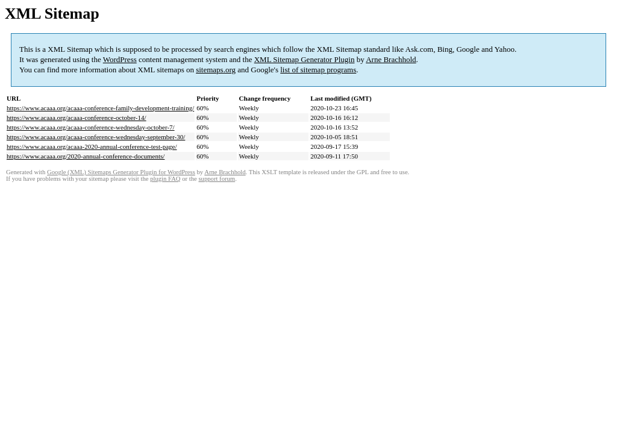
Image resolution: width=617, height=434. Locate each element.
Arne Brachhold (391, 59)
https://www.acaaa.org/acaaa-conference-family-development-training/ (100, 108)
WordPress (120, 59)
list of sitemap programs (318, 69)
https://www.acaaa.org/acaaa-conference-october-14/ (76, 117)
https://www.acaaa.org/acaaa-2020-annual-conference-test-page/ (92, 146)
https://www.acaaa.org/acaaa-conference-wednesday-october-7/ (91, 127)
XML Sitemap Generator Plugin (304, 59)
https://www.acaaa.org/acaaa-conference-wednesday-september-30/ (96, 136)
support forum (216, 178)
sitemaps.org (216, 69)
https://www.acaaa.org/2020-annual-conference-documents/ (85, 156)
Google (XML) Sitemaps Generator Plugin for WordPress (121, 172)
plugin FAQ (165, 178)
